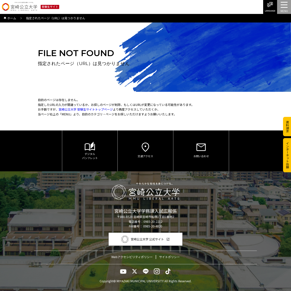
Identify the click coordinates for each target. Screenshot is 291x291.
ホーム (10, 18)
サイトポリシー (169, 257)
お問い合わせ (201, 150)
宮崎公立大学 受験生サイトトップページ (86, 109)
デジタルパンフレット (90, 151)
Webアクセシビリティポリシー (132, 257)
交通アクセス (145, 150)
